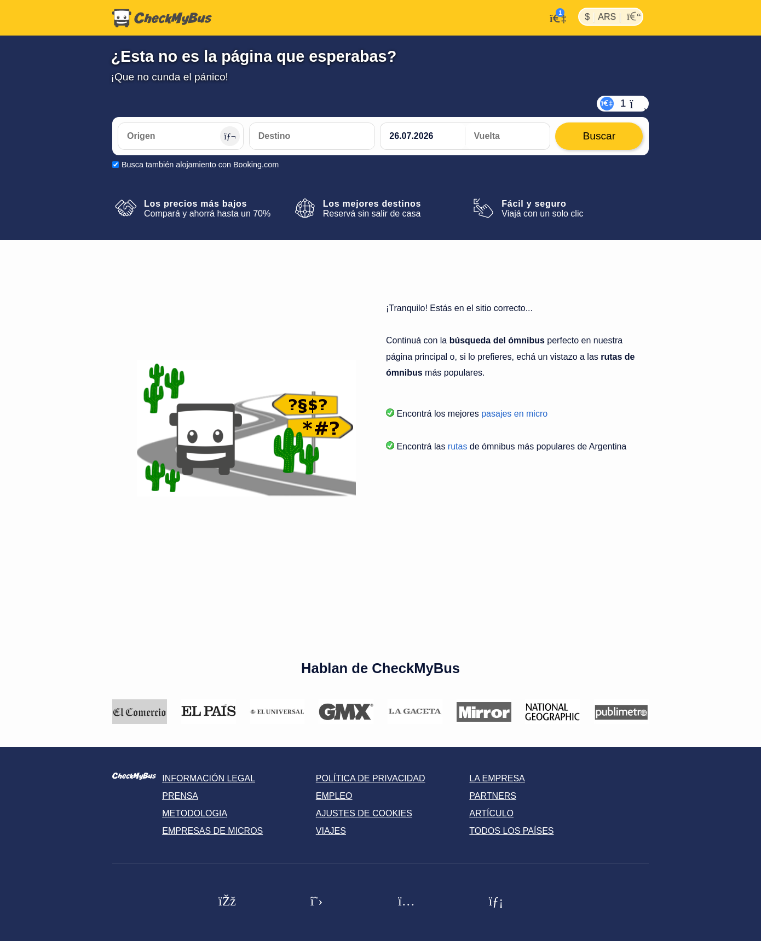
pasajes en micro (514, 413)
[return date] (507, 136)
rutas (458, 446)
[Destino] (312, 136)
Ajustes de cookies (364, 813)
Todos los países (511, 830)
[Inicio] (162, 18)
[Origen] (180, 136)
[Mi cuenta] (554, 16)
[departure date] (422, 136)
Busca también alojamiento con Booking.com (200, 164)
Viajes (331, 830)
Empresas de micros (212, 830)
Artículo (491, 813)
